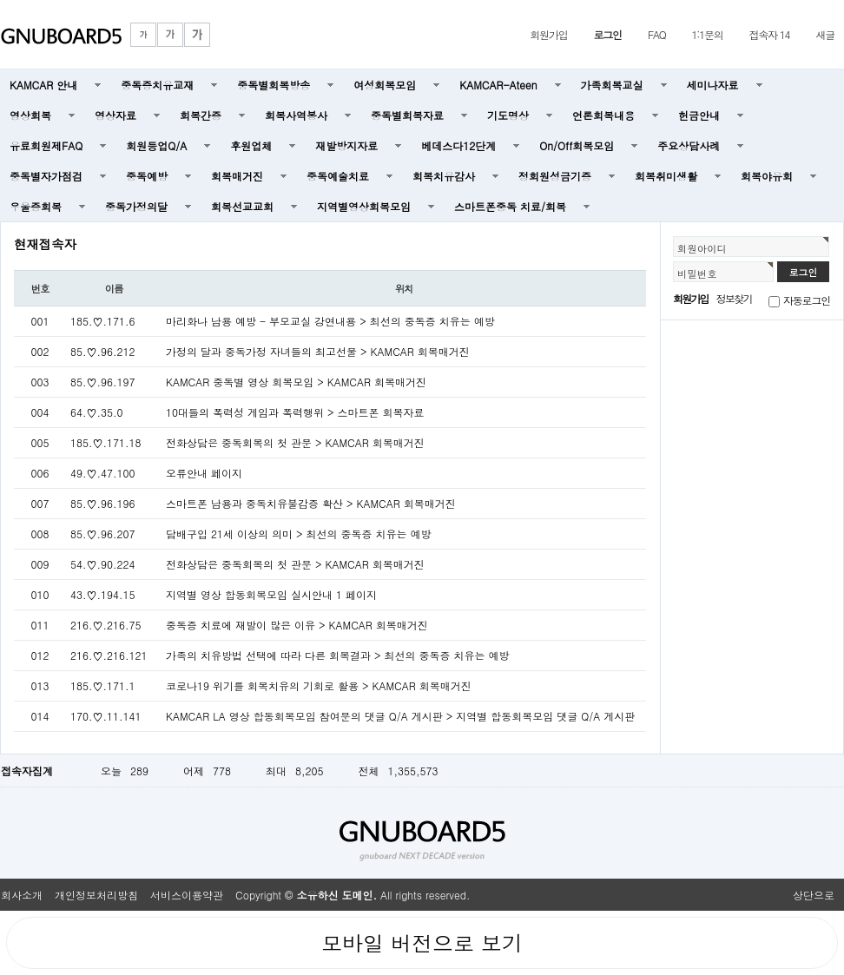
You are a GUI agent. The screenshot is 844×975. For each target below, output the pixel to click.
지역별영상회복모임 (364, 206)
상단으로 (813, 894)
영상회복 (30, 115)
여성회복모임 (384, 84)
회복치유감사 (443, 175)
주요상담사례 (688, 145)
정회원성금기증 (554, 175)
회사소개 (22, 894)
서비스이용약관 (186, 894)
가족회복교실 (612, 84)
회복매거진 (237, 175)
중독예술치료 (338, 175)
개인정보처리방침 (96, 894)
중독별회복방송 (273, 84)
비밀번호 (697, 273)
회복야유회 (767, 175)
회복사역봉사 (296, 115)
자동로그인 (806, 300)
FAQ (657, 34)
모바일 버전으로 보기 (422, 943)
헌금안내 (699, 115)
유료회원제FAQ (46, 145)
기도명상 (508, 115)
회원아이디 (702, 248)
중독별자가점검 (46, 175)
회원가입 (548, 34)
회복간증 (200, 115)
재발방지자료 (346, 145)
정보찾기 (734, 298)
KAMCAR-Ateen (498, 84)
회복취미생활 (666, 175)
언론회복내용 (603, 115)
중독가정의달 (136, 206)
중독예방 (147, 175)
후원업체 (251, 145)
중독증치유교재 (157, 84)
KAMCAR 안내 (43, 84)
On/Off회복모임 (576, 145)
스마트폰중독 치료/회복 (510, 206)
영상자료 (115, 115)
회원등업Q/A (156, 145)
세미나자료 (713, 84)
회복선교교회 (242, 206)
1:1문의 (707, 34)
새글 (824, 34)
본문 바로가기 (0, 0)
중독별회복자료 (407, 115)
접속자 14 (769, 34)
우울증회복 (36, 206)
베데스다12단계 (458, 145)
